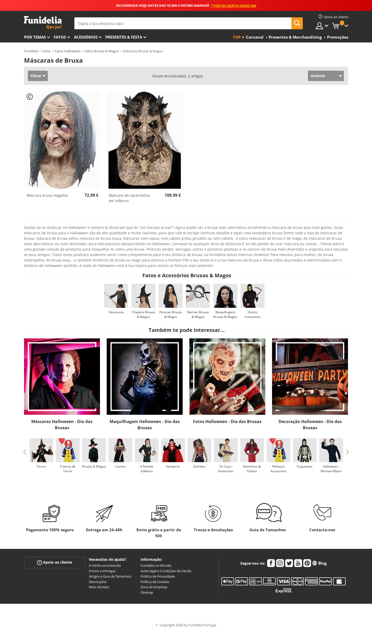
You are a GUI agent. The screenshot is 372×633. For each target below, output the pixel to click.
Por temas (35, 37)
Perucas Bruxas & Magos (170, 314)
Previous (24, 452)
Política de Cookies (155, 581)
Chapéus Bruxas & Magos (143, 314)
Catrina (120, 466)
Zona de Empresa (154, 587)
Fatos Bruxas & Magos (102, 51)
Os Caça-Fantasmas (226, 468)
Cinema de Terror (67, 468)
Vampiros (173, 466)
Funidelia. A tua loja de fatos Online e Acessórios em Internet (42, 23)
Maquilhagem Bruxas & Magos (225, 314)
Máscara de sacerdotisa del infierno (129, 198)
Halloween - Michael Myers (331, 468)
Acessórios (85, 37)
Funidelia (31, 51)
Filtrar (35, 75)
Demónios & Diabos (252, 468)
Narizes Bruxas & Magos (198, 314)
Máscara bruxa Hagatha (47, 195)
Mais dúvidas (99, 587)
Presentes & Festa (123, 37)
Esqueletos (305, 466)
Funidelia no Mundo (156, 565)
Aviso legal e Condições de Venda (166, 571)
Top (237, 37)
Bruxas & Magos (94, 466)
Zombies (199, 466)
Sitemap (147, 592)
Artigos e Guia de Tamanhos (110, 576)
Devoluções (98, 581)
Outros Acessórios (252, 314)
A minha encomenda (105, 565)
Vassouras (116, 312)
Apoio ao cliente (54, 562)
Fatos (60, 37)
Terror (41, 466)
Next (347, 452)
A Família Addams (146, 468)
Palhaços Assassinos (278, 468)
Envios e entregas (102, 571)
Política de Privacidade (158, 576)
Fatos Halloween (67, 51)
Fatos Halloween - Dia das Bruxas (227, 421)
